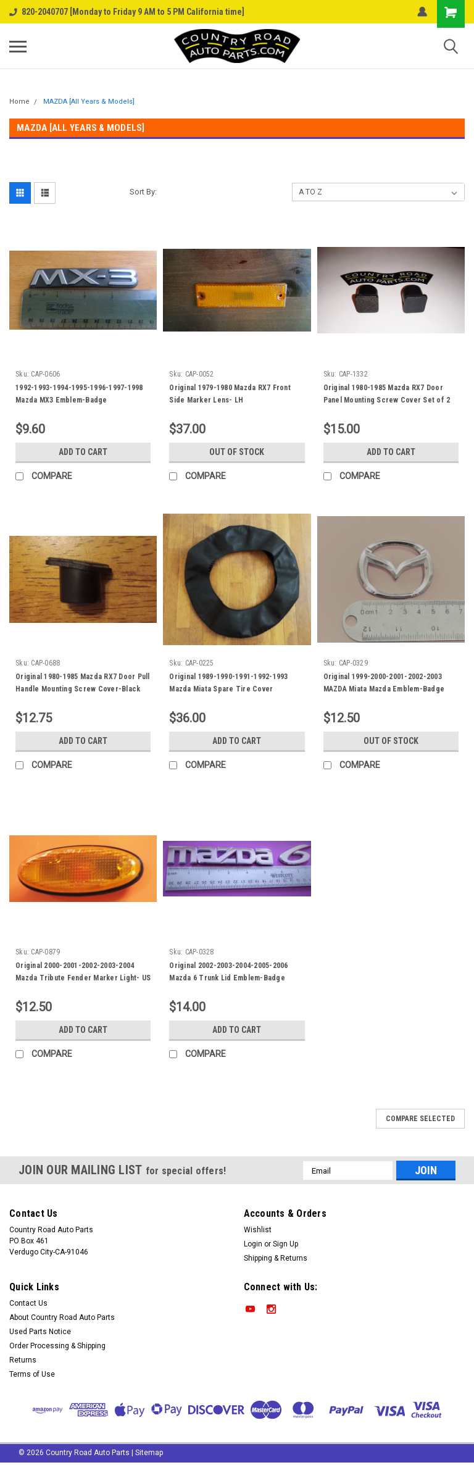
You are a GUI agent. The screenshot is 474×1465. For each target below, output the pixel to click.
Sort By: (143, 191)
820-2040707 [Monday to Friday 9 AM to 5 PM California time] (126, 12)
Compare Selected (420, 1118)
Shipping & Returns (275, 1258)
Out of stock (236, 452)
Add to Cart (83, 452)
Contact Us (28, 1303)
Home (19, 102)
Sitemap (149, 1452)
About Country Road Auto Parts (62, 1317)
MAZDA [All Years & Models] (89, 102)
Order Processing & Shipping (57, 1346)
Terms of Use (32, 1374)
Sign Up (285, 1244)
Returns (22, 1360)
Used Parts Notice (40, 1331)
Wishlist (258, 1229)
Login (253, 1244)
